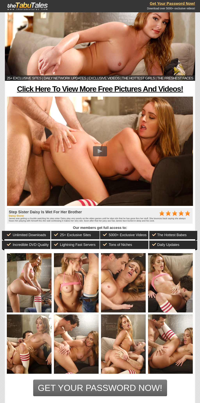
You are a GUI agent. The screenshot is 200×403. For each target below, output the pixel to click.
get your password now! (100, 388)
